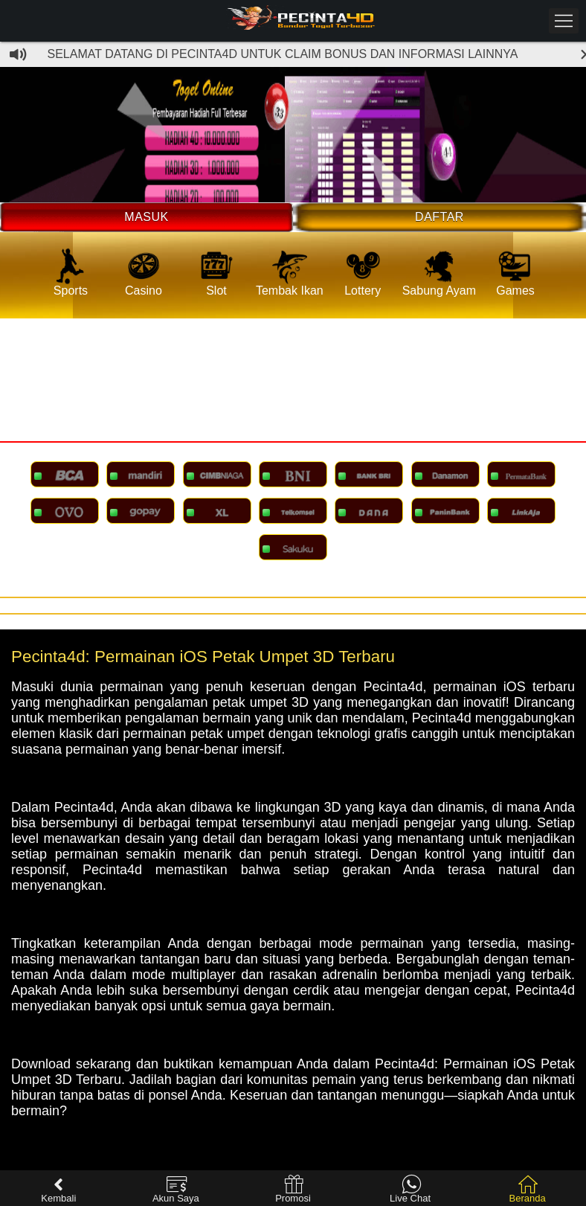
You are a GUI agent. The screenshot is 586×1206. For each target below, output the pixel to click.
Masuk (146, 217)
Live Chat (410, 1189)
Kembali (58, 1189)
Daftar (439, 217)
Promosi (293, 1189)
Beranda (527, 1189)
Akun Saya (175, 1189)
